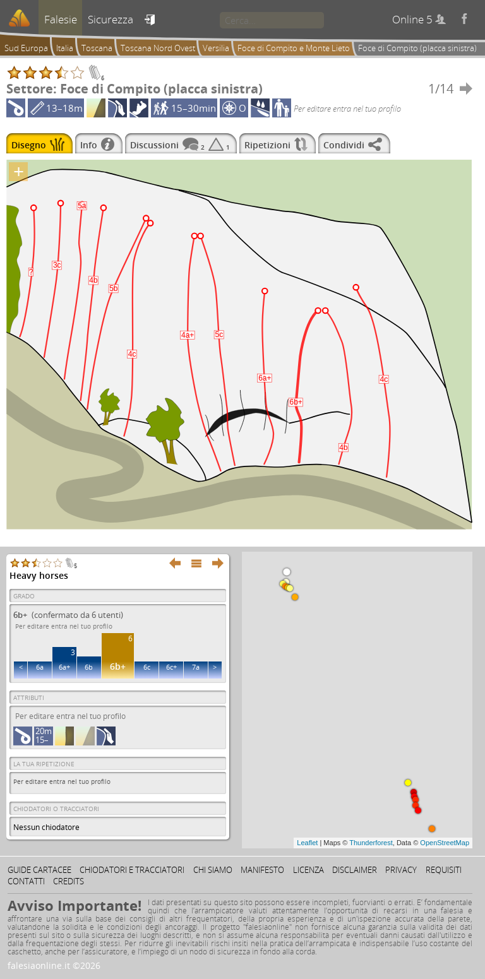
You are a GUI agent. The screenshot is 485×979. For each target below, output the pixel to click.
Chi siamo (212, 869)
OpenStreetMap (444, 842)
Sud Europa (26, 48)
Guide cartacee (39, 869)
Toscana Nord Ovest (158, 48)
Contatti (26, 881)
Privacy (401, 869)
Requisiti (444, 869)
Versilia (216, 48)
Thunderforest (370, 842)
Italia (64, 48)
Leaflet (307, 842)
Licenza (308, 869)
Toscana (96, 48)
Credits (68, 881)
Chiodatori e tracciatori (132, 869)
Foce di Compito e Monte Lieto (293, 48)
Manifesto (262, 869)
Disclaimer (354, 869)
